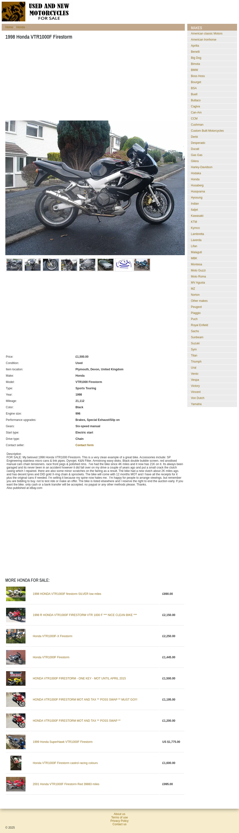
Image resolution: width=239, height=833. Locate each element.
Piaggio (196, 313)
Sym (194, 349)
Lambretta (197, 234)
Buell (194, 94)
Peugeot (196, 307)
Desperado (198, 143)
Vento (194, 373)
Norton (195, 294)
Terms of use (119, 817)
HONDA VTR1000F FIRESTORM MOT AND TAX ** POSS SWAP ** (76, 720)
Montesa (196, 264)
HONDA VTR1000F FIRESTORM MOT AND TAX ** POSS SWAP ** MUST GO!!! (85, 699)
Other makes (199, 301)
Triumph (196, 361)
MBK (194, 258)
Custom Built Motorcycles (207, 130)
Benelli (195, 51)
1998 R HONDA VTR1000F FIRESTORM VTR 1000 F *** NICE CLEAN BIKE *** (85, 615)
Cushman (197, 124)
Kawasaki (197, 215)
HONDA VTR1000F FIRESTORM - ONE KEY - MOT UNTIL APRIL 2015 (79, 678)
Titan (194, 355)
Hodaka (196, 173)
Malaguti (196, 252)
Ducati (195, 149)
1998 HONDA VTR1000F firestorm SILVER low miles (67, 594)
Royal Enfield (199, 325)
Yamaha (196, 404)
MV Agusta (198, 282)
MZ (193, 288)
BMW (194, 70)
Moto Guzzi (198, 270)
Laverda (196, 240)
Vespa (195, 380)
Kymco (195, 228)
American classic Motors (206, 33)
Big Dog (196, 58)
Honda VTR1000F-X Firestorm (52, 636)
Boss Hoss (198, 76)
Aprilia (195, 45)
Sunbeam (197, 337)
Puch (194, 319)
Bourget (196, 82)
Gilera (195, 161)
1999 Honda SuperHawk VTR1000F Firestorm (63, 742)
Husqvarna (198, 191)
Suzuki (195, 343)
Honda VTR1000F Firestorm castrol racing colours (65, 763)
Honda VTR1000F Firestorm (51, 657)
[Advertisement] (70, 82)
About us (119, 814)
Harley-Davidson (202, 167)
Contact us (119, 824)
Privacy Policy (120, 821)
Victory (195, 386)
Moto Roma (198, 276)
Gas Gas (196, 155)
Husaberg (197, 185)
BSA (194, 88)
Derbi (194, 137)
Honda (20, 27)
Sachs (195, 331)
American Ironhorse (203, 39)
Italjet (194, 209)
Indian (195, 203)
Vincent (196, 392)
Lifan (194, 246)
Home (9, 27)
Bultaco (196, 100)
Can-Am (196, 112)
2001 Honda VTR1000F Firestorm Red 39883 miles (66, 784)
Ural (193, 367)
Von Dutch (197, 398)
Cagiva (195, 106)
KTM (194, 222)
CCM (194, 118)
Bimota (195, 64)
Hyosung (196, 197)
